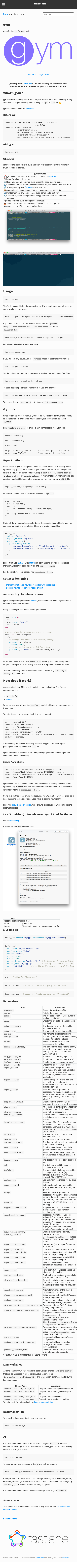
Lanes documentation (44, 1402)
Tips (47, 74)
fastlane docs (40, 4)
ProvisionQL (14, 821)
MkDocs (40, 1557)
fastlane (28, 83)
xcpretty (9, 699)
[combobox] (58, 14)
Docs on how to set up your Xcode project (24, 588)
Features (32, 74)
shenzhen (30, 109)
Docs (5, 14)
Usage (40, 74)
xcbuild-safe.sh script (21, 805)
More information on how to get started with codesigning (31, 585)
